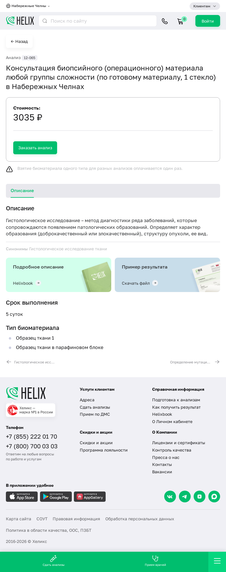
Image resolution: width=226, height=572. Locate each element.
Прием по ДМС (95, 414)
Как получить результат (176, 407)
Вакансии (162, 471)
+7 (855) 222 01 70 (31, 436)
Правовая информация (76, 518)
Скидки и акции (96, 442)
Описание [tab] (22, 190)
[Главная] (39, 393)
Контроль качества (171, 449)
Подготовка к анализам (176, 399)
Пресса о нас (166, 457)
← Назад (19, 41)
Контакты (162, 464)
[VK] (170, 496)
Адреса (87, 399)
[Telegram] (185, 496)
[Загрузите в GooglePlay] (56, 497)
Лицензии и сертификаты (178, 442)
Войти (208, 21)
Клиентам (201, 6)
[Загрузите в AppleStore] (22, 497)
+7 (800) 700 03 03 (32, 445)
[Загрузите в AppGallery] (90, 497)
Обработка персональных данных (139, 518)
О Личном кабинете (172, 421)
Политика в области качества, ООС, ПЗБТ (49, 530)
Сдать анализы (95, 407)
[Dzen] (199, 496)
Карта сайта (18, 518)
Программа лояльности (104, 449)
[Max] (214, 496)
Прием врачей (155, 560)
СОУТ (42, 518)
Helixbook (162, 414)
